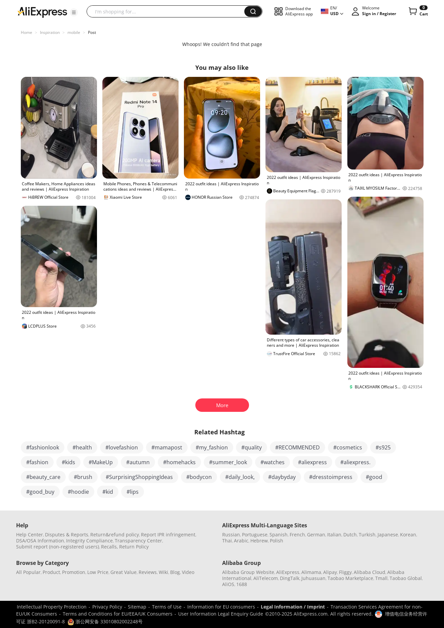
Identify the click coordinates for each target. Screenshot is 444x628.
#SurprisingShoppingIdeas (139, 477)
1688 (241, 584)
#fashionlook (42, 447)
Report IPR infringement (168, 534)
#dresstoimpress (330, 477)
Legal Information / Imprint (293, 606)
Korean (408, 534)
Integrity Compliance (89, 540)
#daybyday (282, 477)
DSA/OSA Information (40, 540)
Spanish (278, 534)
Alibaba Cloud (369, 572)
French (297, 534)
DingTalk (289, 578)
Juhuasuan (313, 578)
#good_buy (40, 491)
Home (26, 32)
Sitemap (137, 606)
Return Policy (134, 546)
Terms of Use (167, 606)
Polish (276, 540)
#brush (83, 477)
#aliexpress (312, 462)
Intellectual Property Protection (52, 606)
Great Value (123, 572)
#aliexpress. (355, 462)
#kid (107, 491)
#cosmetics (347, 447)
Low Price (97, 572)
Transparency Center (138, 540)
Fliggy (345, 572)
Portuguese (254, 534)
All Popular (28, 572)
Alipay (330, 572)
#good (374, 477)
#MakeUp (101, 462)
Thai (227, 540)
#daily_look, (240, 477)
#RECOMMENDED (297, 447)
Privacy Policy (107, 606)
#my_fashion (212, 447)
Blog (175, 572)
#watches (272, 462)
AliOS (228, 584)
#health (82, 447)
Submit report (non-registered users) (57, 546)
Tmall (381, 578)
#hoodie (78, 491)
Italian (334, 534)
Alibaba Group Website (248, 572)
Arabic (241, 540)
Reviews (148, 572)
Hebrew (259, 540)
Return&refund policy (114, 534)
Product (51, 572)
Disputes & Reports (66, 534)
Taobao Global (406, 578)
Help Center (29, 534)
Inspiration (50, 32)
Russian (231, 534)
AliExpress (287, 572)
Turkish (367, 534)
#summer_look (228, 462)
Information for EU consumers (221, 606)
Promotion (73, 572)
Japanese (388, 534)
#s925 (383, 447)
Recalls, (109, 546)
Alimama (311, 572)
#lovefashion (121, 447)
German (316, 534)
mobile (73, 32)
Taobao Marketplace (350, 578)
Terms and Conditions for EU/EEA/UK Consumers (117, 614)
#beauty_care (43, 477)
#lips (133, 491)
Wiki (163, 572)
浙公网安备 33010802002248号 (105, 621)
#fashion (37, 462)
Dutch (350, 534)
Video (188, 572)
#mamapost (166, 447)
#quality (251, 447)
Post (92, 32)
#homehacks (179, 462)
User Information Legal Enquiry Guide (220, 614)
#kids (68, 462)
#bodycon (199, 477)
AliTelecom (265, 578)
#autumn (138, 462)
